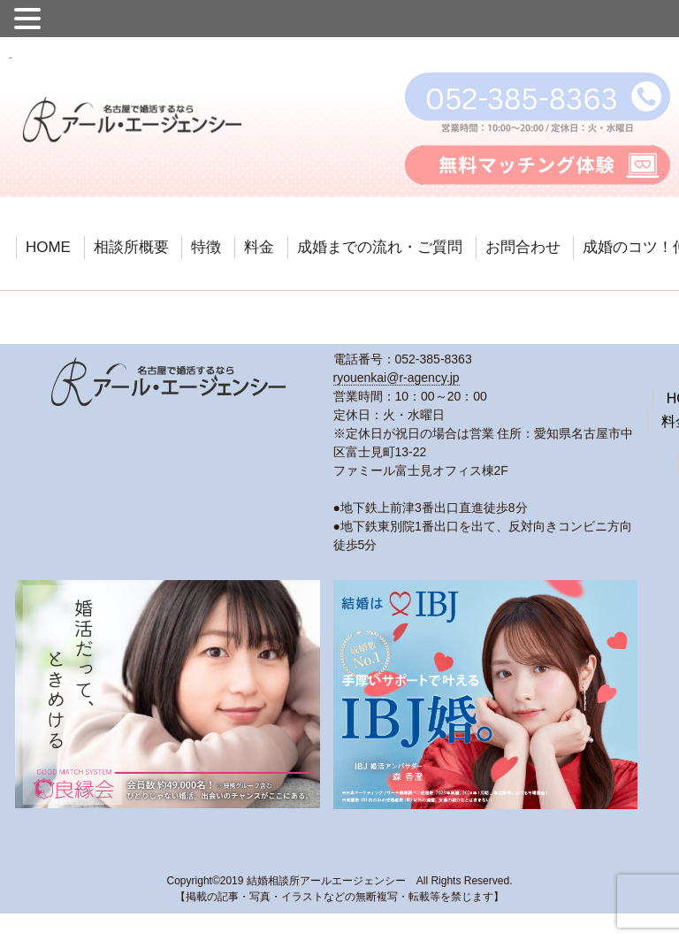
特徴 (206, 247)
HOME (48, 247)
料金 (259, 247)
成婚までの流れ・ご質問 (379, 247)
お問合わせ (523, 247)
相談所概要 (131, 247)
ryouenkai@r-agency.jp (396, 378)
